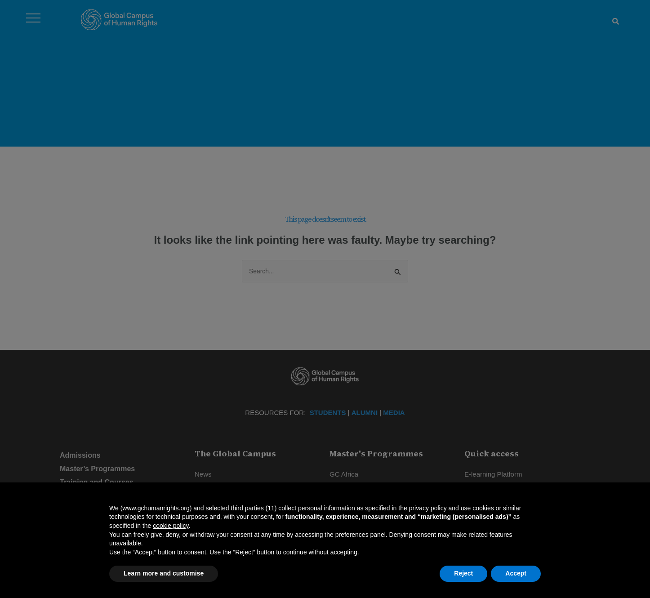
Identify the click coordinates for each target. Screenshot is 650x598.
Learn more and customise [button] (164, 573)
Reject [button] (463, 573)
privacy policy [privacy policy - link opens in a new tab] (428, 508)
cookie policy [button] (170, 525)
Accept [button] (515, 573)
